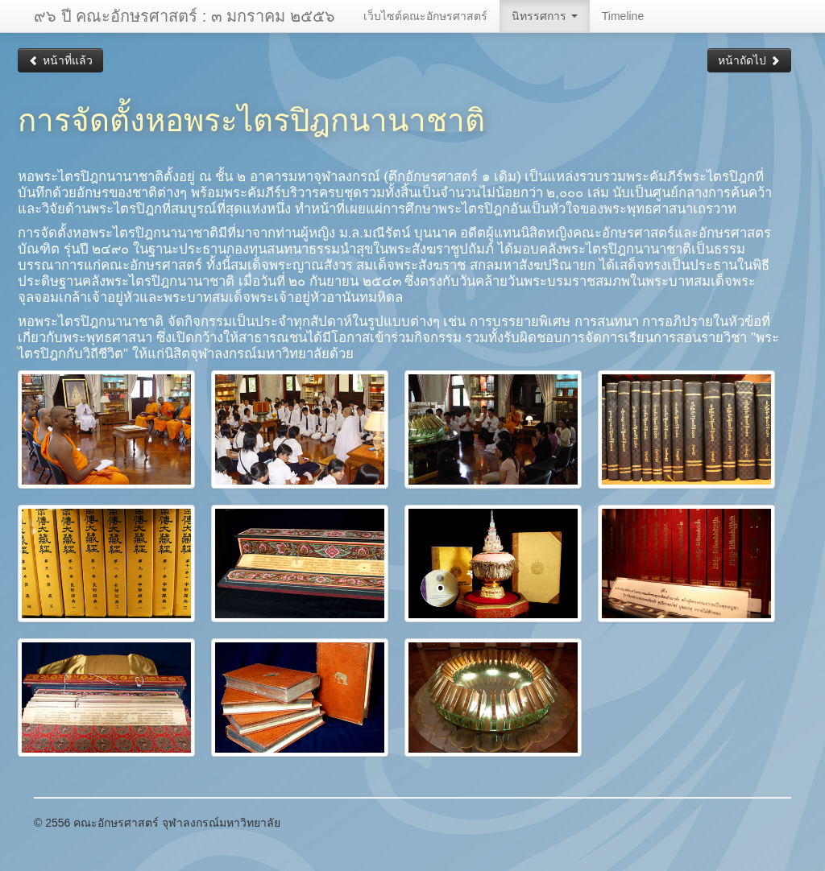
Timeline (623, 16)
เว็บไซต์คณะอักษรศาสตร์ (425, 16)
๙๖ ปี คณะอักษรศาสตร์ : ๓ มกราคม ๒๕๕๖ (184, 16)
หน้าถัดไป (749, 60)
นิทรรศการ (545, 16)
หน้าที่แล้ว (60, 60)
